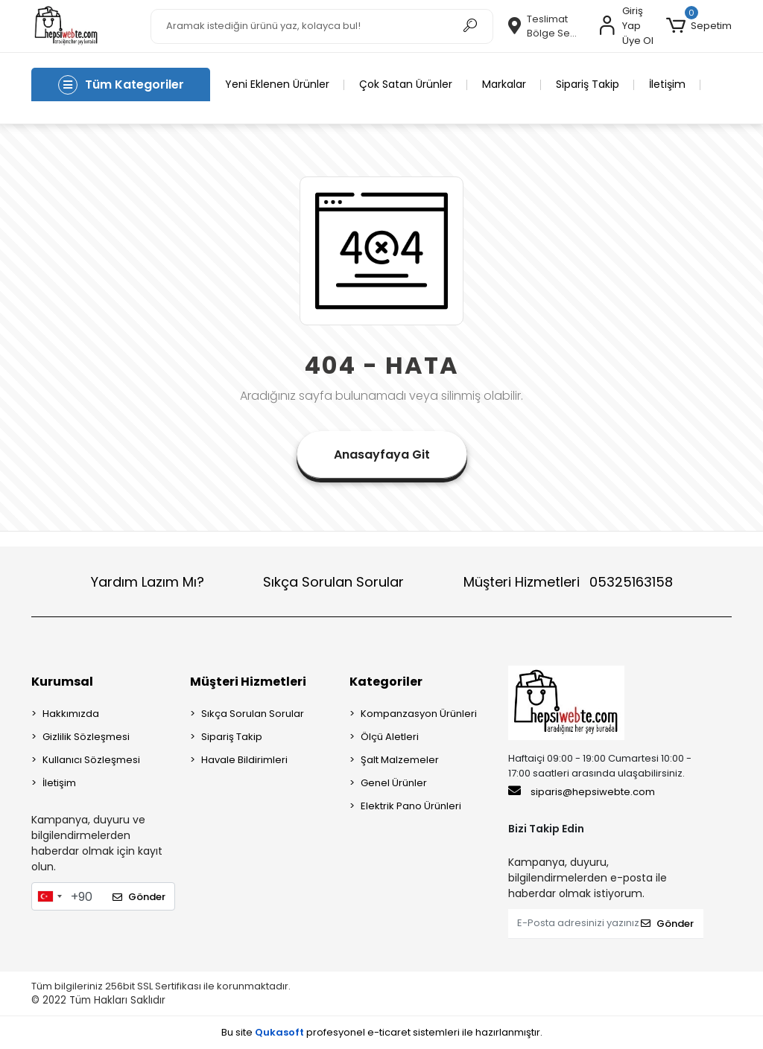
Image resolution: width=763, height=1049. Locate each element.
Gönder (139, 897)
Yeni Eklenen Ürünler (277, 84)
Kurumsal (62, 681)
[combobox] (49, 896)
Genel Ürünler (394, 783)
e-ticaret (389, 1032)
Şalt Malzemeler (400, 760)
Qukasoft (279, 1032)
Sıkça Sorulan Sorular (333, 582)
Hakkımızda (70, 714)
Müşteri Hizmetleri (568, 582)
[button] (699, 26)
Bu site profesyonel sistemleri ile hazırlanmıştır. (381, 1032)
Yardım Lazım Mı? (147, 582)
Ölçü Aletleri (390, 737)
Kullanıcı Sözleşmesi (91, 760)
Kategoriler (385, 681)
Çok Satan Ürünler (405, 84)
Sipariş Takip (587, 84)
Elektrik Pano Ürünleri (411, 806)
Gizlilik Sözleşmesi (86, 737)
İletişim (667, 84)
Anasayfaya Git (382, 454)
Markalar (504, 84)
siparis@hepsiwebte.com (581, 791)
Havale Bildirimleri (244, 760)
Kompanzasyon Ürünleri (419, 714)
